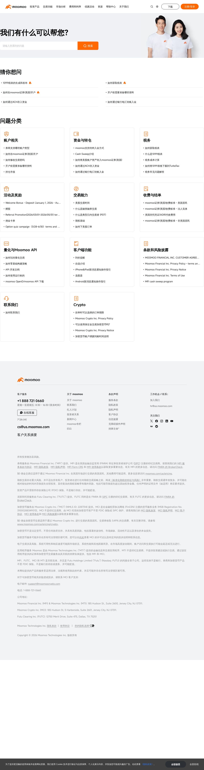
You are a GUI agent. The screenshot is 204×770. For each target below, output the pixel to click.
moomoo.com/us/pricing (158, 473)
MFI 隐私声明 (58, 467)
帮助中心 (111, 6)
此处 (81, 537)
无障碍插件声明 (117, 424)
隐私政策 (113, 404)
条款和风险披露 (155, 249)
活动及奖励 (13, 195)
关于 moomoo (74, 400)
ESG (69, 428)
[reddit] (156, 426)
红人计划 (71, 409)
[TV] (151, 426)
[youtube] (171, 421)
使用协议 (65, 625)
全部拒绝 (194, 764)
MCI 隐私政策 (148, 510)
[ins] (161, 421)
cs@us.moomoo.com (33, 427)
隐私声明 (113, 409)
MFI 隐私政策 (41, 467)
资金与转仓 (82, 140)
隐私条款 (52, 625)
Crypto (80, 304)
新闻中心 (71, 419)
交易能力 (81, 195)
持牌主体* (114, 428)
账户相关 (11, 140)
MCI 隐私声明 (165, 510)
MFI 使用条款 (94, 467)
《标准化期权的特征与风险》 (125, 480)
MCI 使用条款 (31, 514)
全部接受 (175, 764)
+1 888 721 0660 (30, 401)
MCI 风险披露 (49, 514)
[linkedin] (166, 421)
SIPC (136, 463)
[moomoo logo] (15, 7)
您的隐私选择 (82, 625)
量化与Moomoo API (20, 249)
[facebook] (156, 421)
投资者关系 (73, 414)
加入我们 (155, 400)
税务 (146, 140)
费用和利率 (75, 6)
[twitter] (151, 421)
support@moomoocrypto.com (44, 583)
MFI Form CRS (75, 467)
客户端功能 (82, 249)
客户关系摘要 (27, 435)
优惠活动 (89, 6)
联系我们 (11, 304)
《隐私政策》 (147, 764)
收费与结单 (152, 195)
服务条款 (113, 400)
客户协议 (113, 414)
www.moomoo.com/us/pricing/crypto (37, 524)
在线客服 (29, 412)
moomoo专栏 (74, 424)
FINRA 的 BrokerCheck (170, 467)
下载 (170, 6)
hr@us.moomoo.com (161, 406)
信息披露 (113, 419)
